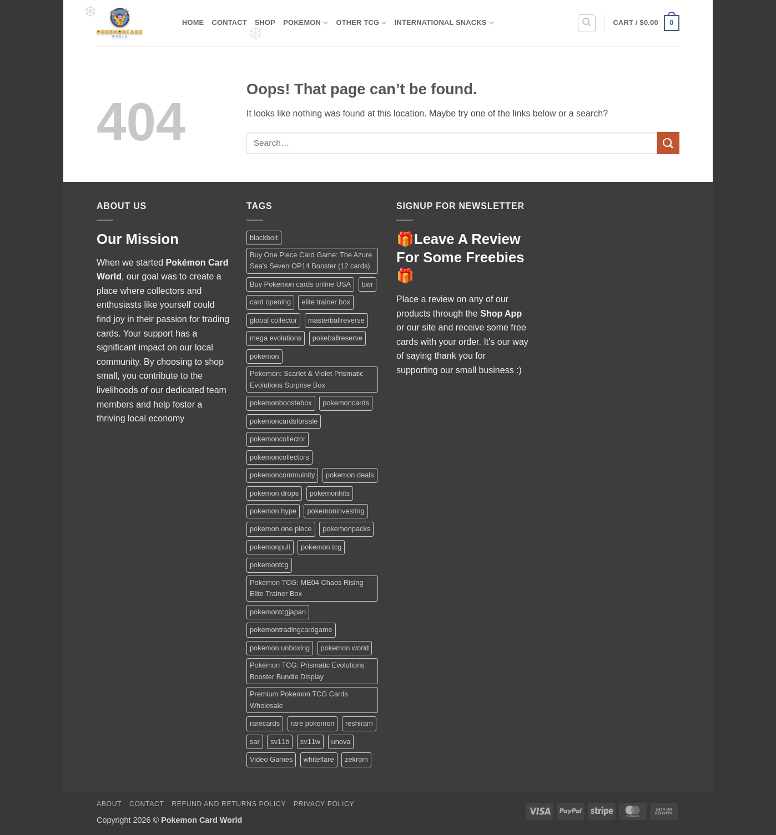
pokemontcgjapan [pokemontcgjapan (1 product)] (278, 612)
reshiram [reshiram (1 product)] (359, 723)
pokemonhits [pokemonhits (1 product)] (330, 493)
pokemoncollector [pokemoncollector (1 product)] (277, 439)
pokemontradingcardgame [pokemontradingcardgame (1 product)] (291, 629)
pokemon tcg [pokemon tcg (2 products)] (321, 547)
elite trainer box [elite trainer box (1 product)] (325, 302)
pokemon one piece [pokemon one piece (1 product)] (281, 529)
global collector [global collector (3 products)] (273, 320)
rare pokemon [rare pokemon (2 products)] (313, 723)
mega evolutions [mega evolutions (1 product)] (275, 338)
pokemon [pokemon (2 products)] (264, 356)
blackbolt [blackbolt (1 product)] (264, 237)
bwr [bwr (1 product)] (368, 284)
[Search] (587, 23)
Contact (228, 22)
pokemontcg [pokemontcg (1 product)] (269, 565)
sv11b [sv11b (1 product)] (279, 741)
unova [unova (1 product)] (341, 741)
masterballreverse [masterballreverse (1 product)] (336, 320)
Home (193, 22)
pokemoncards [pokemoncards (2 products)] (346, 403)
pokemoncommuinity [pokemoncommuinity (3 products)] (282, 475)
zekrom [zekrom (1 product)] (356, 759)
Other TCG (361, 23)
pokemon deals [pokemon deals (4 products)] (350, 475)
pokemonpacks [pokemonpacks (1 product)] (346, 529)
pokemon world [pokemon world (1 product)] (345, 648)
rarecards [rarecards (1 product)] (265, 723)
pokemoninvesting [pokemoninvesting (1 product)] (335, 511)
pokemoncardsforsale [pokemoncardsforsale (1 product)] (284, 421)
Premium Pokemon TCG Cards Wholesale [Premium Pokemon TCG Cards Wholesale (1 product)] (299, 699)
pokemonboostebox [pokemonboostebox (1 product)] (281, 403)
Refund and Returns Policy (229, 804)
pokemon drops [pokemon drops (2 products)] (274, 493)
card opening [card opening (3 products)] (270, 302)
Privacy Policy (324, 804)
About (109, 804)
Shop (265, 22)
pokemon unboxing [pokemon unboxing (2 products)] (280, 648)
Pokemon (305, 23)
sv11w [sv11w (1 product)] (310, 741)
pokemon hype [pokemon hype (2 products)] (273, 511)
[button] (646, 23)
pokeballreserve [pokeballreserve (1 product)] (337, 338)
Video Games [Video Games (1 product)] (271, 759)
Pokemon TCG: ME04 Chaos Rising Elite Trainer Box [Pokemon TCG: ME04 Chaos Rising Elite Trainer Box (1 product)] (307, 588)
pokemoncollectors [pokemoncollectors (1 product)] (279, 457)
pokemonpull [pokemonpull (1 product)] (270, 547)
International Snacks (444, 23)
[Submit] (668, 143)
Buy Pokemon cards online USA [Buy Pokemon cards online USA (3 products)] (300, 284)
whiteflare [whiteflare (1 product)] (319, 759)
